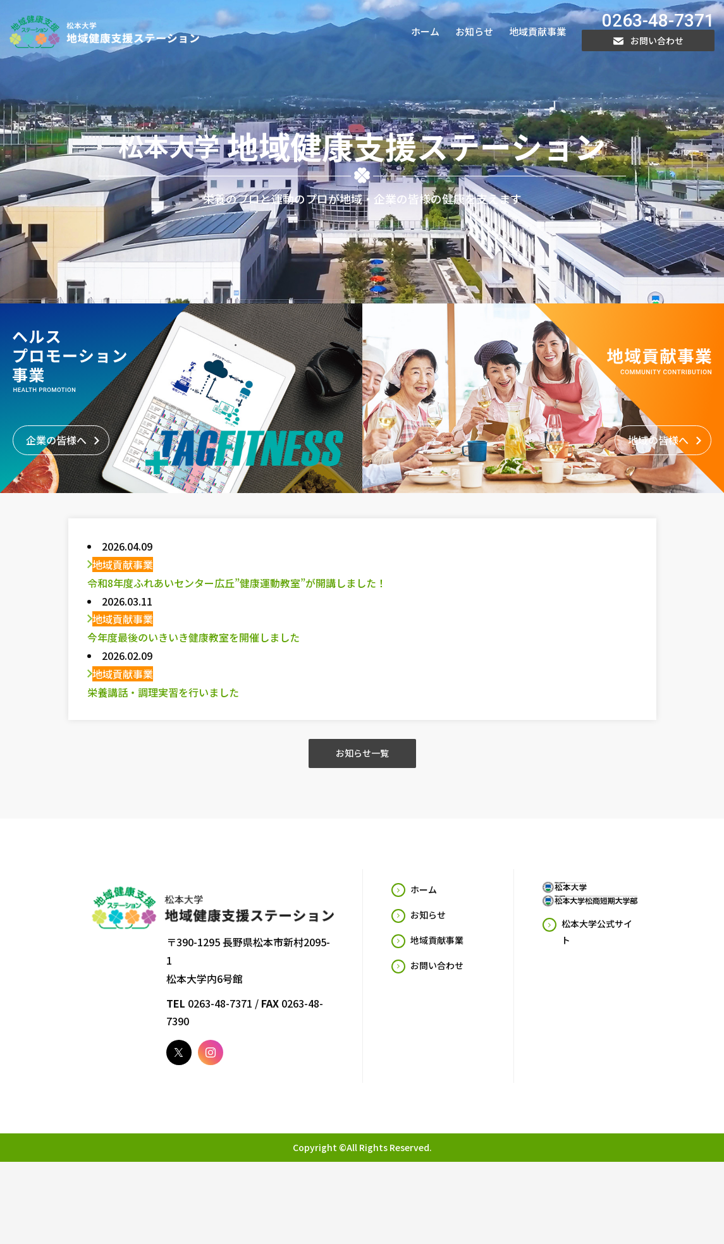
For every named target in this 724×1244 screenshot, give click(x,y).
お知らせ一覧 (362, 761)
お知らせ (474, 31)
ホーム (425, 31)
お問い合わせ (648, 40)
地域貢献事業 (537, 31)
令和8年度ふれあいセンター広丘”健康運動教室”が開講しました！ (236, 590)
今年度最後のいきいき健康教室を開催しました (193, 644)
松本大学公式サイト (596, 939)
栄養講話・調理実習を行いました (163, 699)
